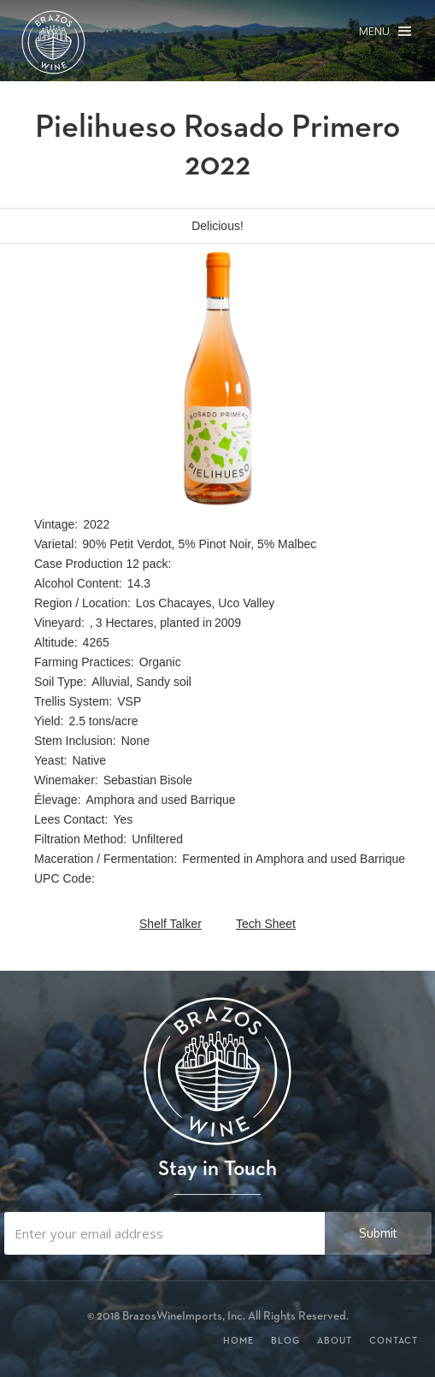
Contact (393, 1340)
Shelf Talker (170, 924)
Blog (285, 1340)
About (334, 1340)
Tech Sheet (266, 924)
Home (238, 1340)
